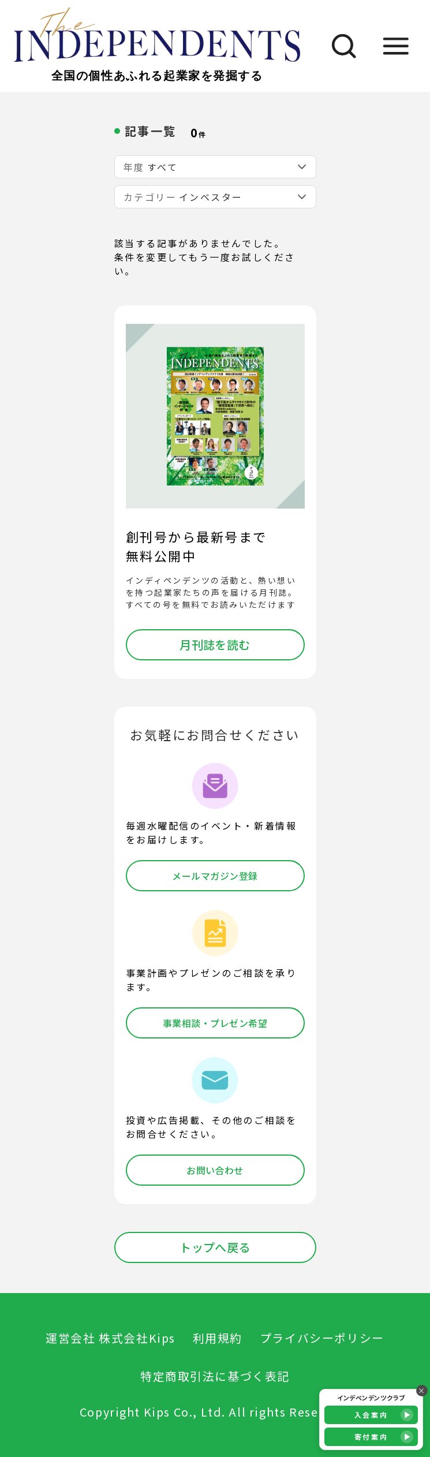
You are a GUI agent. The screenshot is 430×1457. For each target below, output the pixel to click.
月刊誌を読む (215, 644)
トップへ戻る (215, 1247)
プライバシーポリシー (322, 1337)
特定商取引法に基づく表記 (215, 1376)
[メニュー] (395, 46)
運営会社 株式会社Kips (110, 1337)
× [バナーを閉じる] (422, 1390)
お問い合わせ (215, 1170)
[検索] (338, 46)
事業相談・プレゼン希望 (215, 1023)
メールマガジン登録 (215, 876)
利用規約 (217, 1337)
